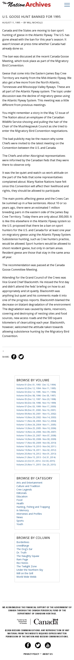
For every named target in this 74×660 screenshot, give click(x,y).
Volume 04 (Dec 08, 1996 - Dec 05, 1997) (36, 395)
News (19, 517)
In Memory (22, 510)
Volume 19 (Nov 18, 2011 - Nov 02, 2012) (36, 450)
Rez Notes (22, 563)
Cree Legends (24, 489)
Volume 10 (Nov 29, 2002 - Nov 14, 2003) (36, 417)
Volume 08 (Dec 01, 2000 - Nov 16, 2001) (36, 410)
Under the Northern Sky (29, 569)
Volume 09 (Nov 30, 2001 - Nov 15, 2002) (36, 413)
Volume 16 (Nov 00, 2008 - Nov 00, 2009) (36, 439)
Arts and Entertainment (29, 482)
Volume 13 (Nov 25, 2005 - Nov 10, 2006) (36, 428)
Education (22, 496)
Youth (19, 524)
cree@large (22, 545)
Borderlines (22, 542)
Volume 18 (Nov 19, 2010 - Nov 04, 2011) (36, 446)
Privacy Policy (33, 654)
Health (20, 503)
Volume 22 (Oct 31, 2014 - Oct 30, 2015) (35, 460)
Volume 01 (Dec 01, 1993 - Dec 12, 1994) (36, 384)
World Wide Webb (26, 576)
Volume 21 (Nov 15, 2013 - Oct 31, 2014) (35, 457)
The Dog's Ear (24, 549)
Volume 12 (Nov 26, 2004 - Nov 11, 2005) (36, 424)
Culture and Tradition (28, 486)
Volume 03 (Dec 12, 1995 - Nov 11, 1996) (36, 391)
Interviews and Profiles (29, 513)
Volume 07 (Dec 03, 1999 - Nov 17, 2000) (36, 406)
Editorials (21, 493)
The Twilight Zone (26, 566)
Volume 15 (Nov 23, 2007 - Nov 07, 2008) (36, 435)
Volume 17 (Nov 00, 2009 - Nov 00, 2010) (36, 442)
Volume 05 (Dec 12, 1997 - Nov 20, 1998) (36, 399)
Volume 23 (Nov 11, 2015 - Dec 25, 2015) (36, 464)
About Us (48, 654)
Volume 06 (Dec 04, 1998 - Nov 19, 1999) (36, 402)
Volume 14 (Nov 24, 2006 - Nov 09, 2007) (36, 431)
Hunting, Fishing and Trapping (33, 506)
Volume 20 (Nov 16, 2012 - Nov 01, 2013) (36, 453)
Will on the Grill (24, 573)
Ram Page (22, 559)
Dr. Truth (21, 552)
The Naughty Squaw (27, 556)
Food (19, 500)
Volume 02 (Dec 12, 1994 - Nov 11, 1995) (36, 388)
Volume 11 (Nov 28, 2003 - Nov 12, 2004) (36, 421)
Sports (20, 520)
